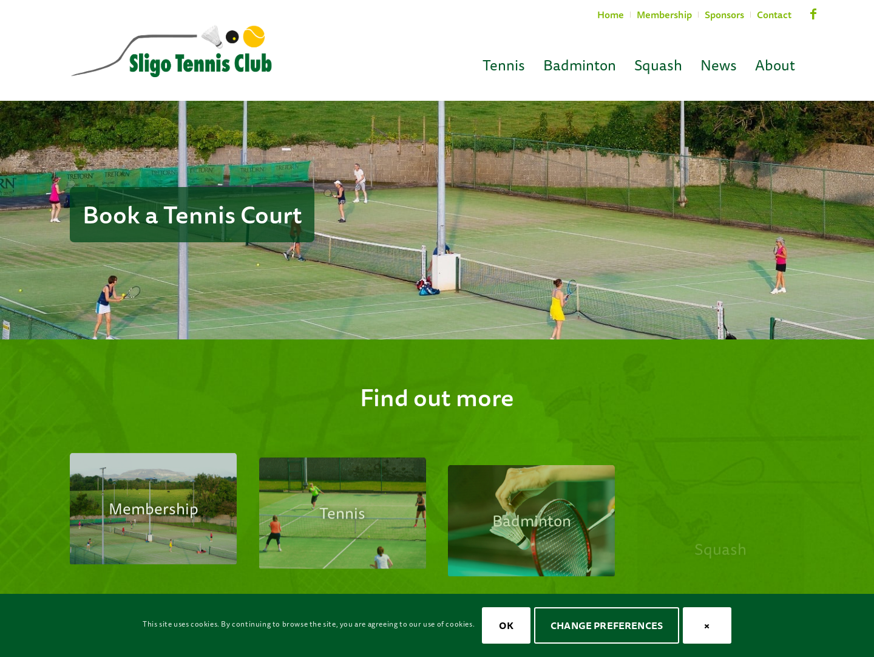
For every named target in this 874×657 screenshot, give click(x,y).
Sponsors (724, 14)
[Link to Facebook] (813, 20)
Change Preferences (606, 625)
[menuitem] (611, 15)
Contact (774, 14)
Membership (664, 14)
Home (610, 14)
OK (506, 625)
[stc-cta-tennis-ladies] (342, 531)
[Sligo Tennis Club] (171, 52)
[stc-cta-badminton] (531, 554)
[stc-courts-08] (153, 519)
